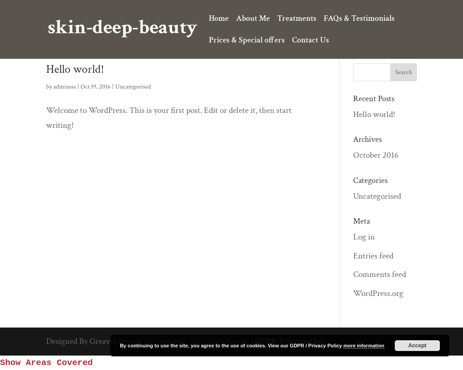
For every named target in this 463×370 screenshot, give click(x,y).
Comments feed (379, 274)
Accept (417, 345)
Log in (364, 237)
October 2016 (375, 155)
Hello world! (75, 69)
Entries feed (373, 256)
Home (219, 19)
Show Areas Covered (46, 363)
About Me (253, 19)
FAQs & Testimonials (359, 19)
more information (363, 345)
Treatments (297, 19)
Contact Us (310, 41)
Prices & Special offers (247, 41)
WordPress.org (378, 293)
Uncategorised (133, 87)
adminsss (64, 87)
